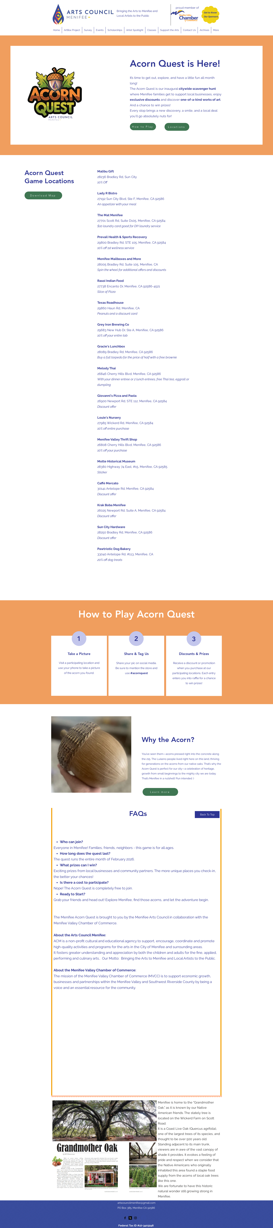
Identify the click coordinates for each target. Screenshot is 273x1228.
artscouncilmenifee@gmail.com (136, 1202)
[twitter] (130, 1218)
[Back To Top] (207, 814)
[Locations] (177, 127)
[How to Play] (143, 126)
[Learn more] (160, 792)
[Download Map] (43, 195)
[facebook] (125, 1218)
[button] (100, 30)
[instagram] (135, 1218)
